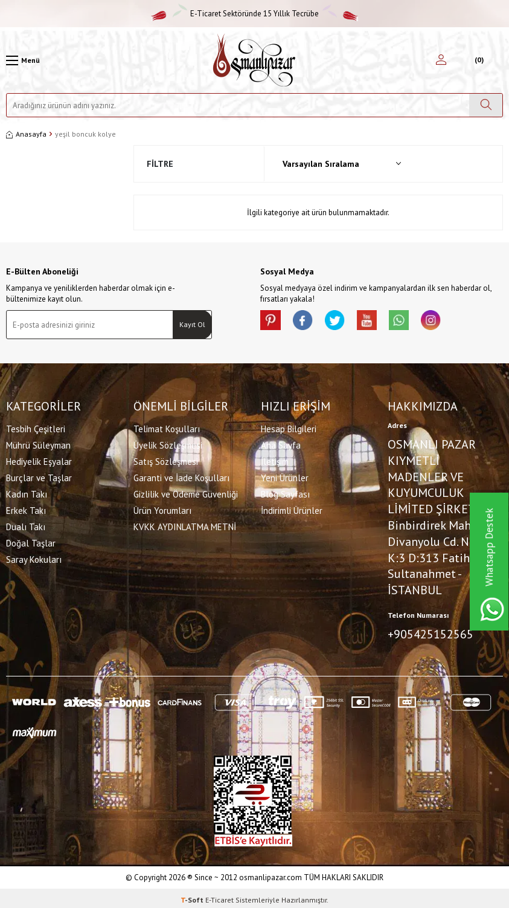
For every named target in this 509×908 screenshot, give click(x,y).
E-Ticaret (219, 896)
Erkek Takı (26, 508)
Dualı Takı (25, 525)
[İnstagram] (453, 322)
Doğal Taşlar (31, 541)
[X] (345, 322)
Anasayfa (26, 133)
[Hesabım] (441, 60)
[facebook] (308, 322)
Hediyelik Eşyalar (39, 459)
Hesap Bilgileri (288, 427)
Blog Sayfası (285, 492)
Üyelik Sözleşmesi (167, 443)
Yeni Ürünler (285, 476)
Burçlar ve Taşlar (39, 476)
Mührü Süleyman (38, 443)
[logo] (254, 60)
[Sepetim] (477, 60)
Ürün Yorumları (162, 508)
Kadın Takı (26, 492)
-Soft (193, 896)
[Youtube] (381, 322)
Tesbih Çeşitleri (35, 427)
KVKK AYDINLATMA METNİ (184, 525)
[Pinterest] (272, 322)
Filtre (160, 163)
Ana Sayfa (281, 443)
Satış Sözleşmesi (165, 459)
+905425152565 (430, 632)
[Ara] (485, 105)
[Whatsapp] (417, 322)
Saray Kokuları (34, 557)
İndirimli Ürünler (291, 508)
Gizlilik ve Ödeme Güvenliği (185, 492)
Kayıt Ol (192, 324)
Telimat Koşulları (166, 427)
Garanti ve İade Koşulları (181, 476)
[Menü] (23, 60)
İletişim (275, 459)
